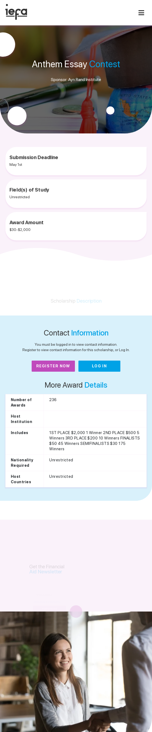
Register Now (53, 366)
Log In (99, 366)
